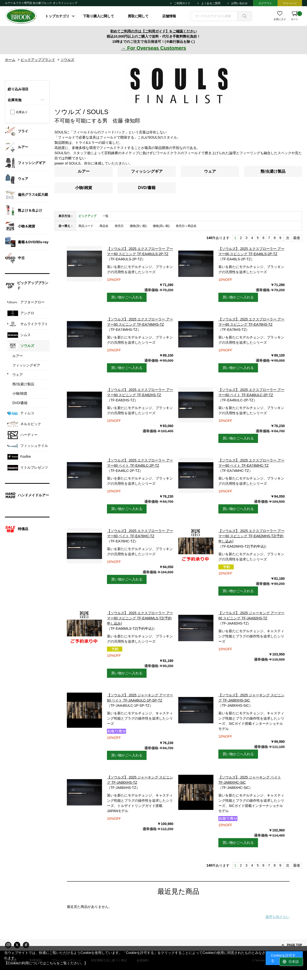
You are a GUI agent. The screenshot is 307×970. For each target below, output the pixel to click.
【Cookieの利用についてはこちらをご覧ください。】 (46, 963)
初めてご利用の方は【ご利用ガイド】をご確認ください (153, 31)
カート (296, 16)
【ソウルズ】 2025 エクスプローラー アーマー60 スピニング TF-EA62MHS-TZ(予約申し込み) (251, 536)
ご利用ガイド (182, 3)
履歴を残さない (277, 917)
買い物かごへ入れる (126, 297)
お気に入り (280, 19)
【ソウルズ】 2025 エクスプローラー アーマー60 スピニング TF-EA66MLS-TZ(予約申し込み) (140, 618)
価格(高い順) (161, 226)
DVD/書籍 (146, 188)
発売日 (119, 226)
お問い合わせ (239, 3)
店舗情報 (169, 16)
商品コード (85, 226)
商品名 (104, 226)
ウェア (210, 171)
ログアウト (265, 3)
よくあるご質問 (210, 3)
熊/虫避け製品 (272, 171)
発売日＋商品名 (186, 226)
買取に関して (138, 16)
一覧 (105, 216)
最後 (296, 238)
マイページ (290, 3)
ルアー (84, 171)
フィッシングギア (147, 171)
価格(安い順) (138, 226)
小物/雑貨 (83, 188)
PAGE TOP (294, 945)
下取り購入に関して (98, 16)
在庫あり (22, 112)
